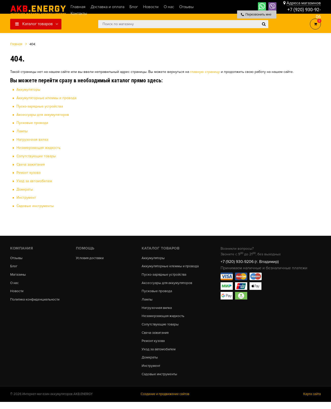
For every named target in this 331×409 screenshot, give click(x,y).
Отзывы (16, 257)
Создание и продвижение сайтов (165, 401)
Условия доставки (91, 257)
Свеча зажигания (30, 164)
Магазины (18, 274)
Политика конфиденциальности (36, 300)
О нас (15, 282)
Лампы (22, 131)
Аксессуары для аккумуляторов (42, 114)
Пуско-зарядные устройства (39, 106)
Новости (17, 291)
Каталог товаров (34, 23)
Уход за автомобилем (34, 180)
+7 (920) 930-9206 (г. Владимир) (250, 260)
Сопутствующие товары (36, 155)
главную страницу (205, 72)
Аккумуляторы (28, 89)
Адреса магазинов (304, 3)
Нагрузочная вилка (32, 139)
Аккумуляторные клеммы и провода (46, 98)
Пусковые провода (32, 122)
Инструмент (26, 196)
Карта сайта (312, 401)
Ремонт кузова (28, 172)
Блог (14, 265)
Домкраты (24, 188)
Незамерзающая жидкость (38, 147)
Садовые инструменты (35, 205)
